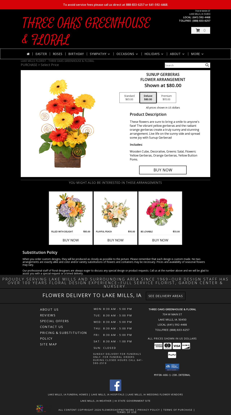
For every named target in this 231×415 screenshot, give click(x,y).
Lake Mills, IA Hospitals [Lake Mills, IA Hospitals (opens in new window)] (108, 394)
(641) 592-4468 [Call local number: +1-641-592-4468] (201, 17)
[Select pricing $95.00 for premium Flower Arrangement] (166, 97)
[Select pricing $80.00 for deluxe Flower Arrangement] (148, 97)
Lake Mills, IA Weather (96, 400)
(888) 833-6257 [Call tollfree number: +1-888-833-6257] (201, 20)
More (197, 54)
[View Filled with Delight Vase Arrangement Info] (71, 211)
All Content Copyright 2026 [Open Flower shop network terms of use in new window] (79, 409)
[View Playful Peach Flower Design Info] (116, 211)
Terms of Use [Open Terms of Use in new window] (127, 412)
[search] (207, 65)
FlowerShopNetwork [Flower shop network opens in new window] (118, 409)
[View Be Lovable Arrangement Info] (160, 211)
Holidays (154, 54)
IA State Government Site (133, 400)
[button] (200, 30)
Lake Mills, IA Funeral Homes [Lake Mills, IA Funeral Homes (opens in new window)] (68, 394)
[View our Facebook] (115, 390)
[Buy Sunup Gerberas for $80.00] (163, 170)
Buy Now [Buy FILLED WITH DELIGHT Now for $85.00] (71, 240)
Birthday (76, 54)
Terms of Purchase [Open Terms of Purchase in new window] (178, 409)
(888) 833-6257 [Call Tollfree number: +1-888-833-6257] (179, 330)
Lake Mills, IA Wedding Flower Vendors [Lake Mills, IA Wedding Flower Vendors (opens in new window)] (155, 394)
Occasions (127, 54)
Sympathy (100, 54)
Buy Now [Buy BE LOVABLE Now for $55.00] (160, 240)
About (177, 54)
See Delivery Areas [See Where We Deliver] (166, 296)
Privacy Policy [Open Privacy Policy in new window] (149, 409)
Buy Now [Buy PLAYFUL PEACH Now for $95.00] (115, 240)
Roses (57, 54)
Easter (41, 54)
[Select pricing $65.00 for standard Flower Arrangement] (129, 97)
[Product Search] (184, 65)
